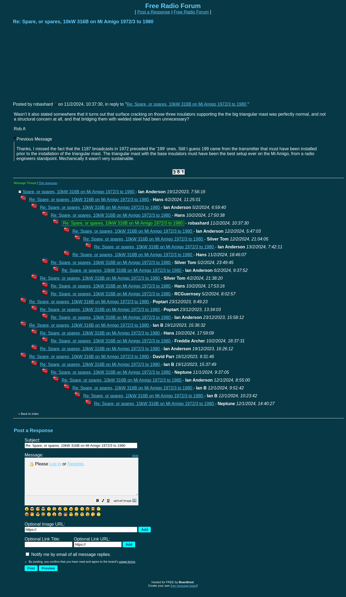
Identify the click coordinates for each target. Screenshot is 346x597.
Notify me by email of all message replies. (68, 561)
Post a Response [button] (153, 12)
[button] (111, 508)
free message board (184, 593)
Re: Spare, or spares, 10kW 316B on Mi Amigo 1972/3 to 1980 (187, 104)
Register (76, 464)
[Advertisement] (53, 62)
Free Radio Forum (191, 12)
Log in (55, 464)
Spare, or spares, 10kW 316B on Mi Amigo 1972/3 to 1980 (78, 191)
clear (148, 455)
